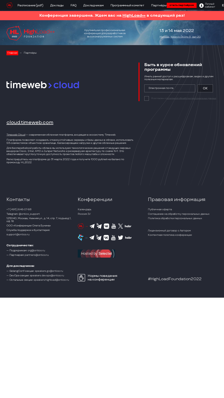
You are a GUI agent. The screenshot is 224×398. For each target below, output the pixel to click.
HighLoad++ (134, 15)
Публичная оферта (160, 209)
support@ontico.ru (18, 234)
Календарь (84, 209)
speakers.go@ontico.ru (49, 271)
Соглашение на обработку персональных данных (178, 214)
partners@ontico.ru (37, 255)
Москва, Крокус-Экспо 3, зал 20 (180, 37)
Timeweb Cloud (15, 134)
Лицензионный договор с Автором (169, 230)
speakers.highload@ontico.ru (51, 280)
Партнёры (158, 5)
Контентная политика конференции (170, 235)
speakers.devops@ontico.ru (47, 275)
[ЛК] (207, 5)
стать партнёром (181, 5)
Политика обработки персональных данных (175, 218)
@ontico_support (29, 214)
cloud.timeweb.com (29, 122)
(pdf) (39, 5)
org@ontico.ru (36, 250)
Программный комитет (127, 5)
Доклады (57, 5)
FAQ (73, 5)
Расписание (26, 5)
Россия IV (84, 214)
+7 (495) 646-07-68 (18, 209)
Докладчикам (93, 5)
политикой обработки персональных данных (191, 98)
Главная (12, 52)
